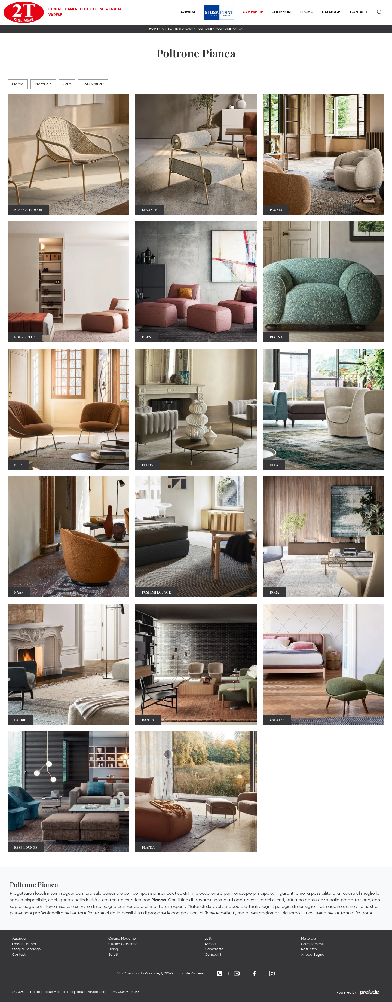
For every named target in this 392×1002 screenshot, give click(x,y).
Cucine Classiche (122, 944)
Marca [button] (17, 84)
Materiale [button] (43, 84)
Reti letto (309, 949)
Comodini (213, 955)
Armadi (211, 944)
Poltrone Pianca (229, 28)
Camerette (253, 12)
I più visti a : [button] (93, 84)
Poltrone (204, 28)
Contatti (358, 12)
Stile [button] (67, 84)
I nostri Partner (24, 944)
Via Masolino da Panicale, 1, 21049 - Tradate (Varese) (160, 973)
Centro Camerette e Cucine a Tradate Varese (86, 12)
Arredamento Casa (177, 28)
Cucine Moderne (122, 938)
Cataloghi (331, 12)
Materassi (309, 938)
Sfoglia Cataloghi (26, 949)
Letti (208, 938)
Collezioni (282, 12)
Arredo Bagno (312, 955)
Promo (306, 12)
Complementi (312, 944)
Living (113, 949)
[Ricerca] (379, 12)
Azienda (187, 12)
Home (153, 28)
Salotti (114, 955)
